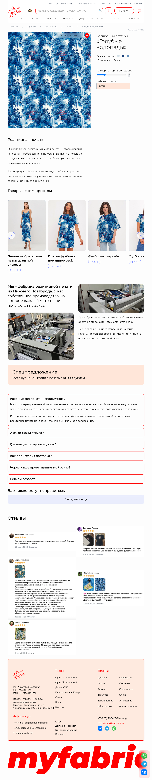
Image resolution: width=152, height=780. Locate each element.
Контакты (106, 3)
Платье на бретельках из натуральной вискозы (25, 260)
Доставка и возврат (65, 3)
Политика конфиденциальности (30, 722)
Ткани (59, 670)
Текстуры (103, 695)
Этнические (125, 700)
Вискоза (59, 707)
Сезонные (124, 683)
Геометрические (128, 706)
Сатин (58, 697)
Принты (103, 670)
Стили (122, 695)
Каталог (124, 10)
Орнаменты (104, 60)
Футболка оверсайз (103, 256)
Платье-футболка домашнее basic (62, 258)
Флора (101, 683)
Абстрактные (105, 706)
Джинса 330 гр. (63, 687)
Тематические (105, 700)
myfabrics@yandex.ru (111, 723)
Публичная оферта (23, 733)
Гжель (117, 60)
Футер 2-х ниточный (66, 677)
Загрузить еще (76, 499)
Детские (102, 677)
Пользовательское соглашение (29, 728)
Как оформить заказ (88, 3)
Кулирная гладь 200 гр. (67, 692)
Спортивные (126, 689)
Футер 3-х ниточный (66, 682)
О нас (49, 3)
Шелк (58, 702)
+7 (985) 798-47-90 (112, 718)
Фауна (101, 689)
